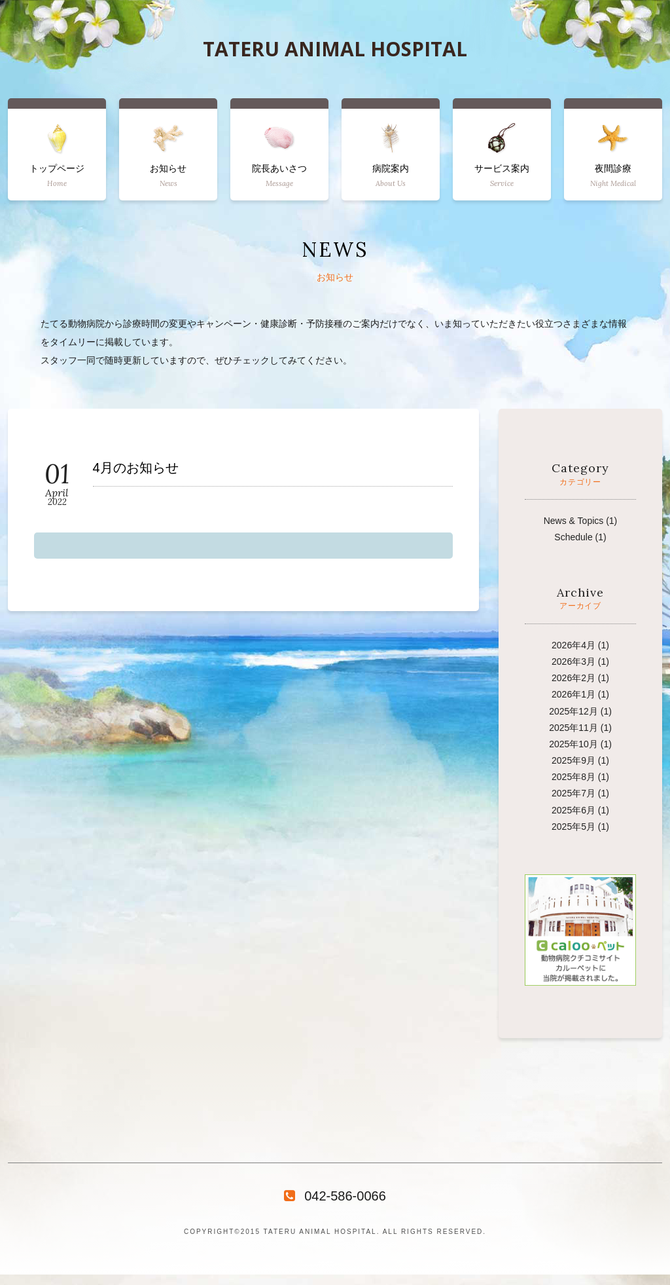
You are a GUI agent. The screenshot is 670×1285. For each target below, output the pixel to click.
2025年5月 (573, 826)
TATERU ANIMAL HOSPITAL (335, 49)
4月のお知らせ (136, 468)
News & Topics (574, 520)
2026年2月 (573, 678)
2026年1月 (573, 694)
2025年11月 (573, 727)
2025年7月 (573, 793)
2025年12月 (573, 711)
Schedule (573, 537)
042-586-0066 (335, 1196)
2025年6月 (573, 810)
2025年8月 (573, 777)
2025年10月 (573, 744)
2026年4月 (573, 645)
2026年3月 (573, 661)
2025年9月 (573, 760)
